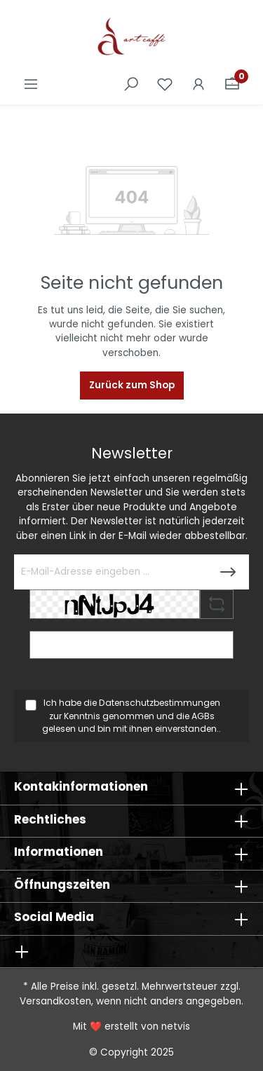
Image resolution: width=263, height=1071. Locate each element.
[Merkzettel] (165, 84)
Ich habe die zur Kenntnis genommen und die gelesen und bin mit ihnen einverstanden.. (131, 716)
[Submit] (228, 571)
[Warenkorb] (232, 84)
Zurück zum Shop (132, 385)
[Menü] (31, 84)
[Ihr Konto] (198, 84)
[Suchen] (131, 84)
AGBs (203, 716)
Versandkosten (55, 1001)
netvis (175, 1026)
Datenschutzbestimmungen (159, 703)
